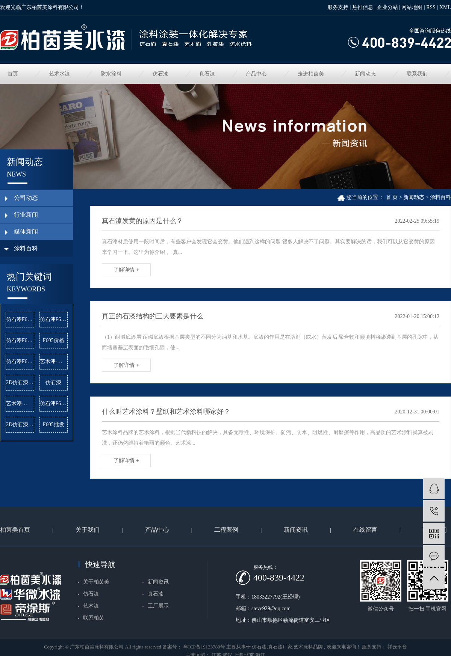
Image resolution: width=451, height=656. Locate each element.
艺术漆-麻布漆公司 (54, 361)
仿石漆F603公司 (20, 319)
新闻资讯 (296, 529)
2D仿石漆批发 (20, 424)
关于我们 (88, 529)
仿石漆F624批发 (20, 361)
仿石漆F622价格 (54, 319)
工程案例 (226, 529)
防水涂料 (111, 74)
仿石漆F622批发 (54, 403)
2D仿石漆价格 (20, 382)
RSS (431, 7)
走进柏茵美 (311, 74)
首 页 (392, 197)
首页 (13, 74)
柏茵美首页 (15, 529)
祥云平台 (396, 647)
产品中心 (256, 74)
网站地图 (411, 7)
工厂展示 (158, 606)
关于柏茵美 (96, 582)
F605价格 (53, 340)
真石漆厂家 (280, 647)
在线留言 (365, 529)
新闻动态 (365, 74)
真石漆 (207, 74)
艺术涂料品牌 (308, 647)
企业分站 (387, 7)
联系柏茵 (93, 618)
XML (445, 7)
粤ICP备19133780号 (204, 647)
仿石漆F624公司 (20, 340)
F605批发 (53, 424)
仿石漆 (160, 74)
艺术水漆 (59, 74)
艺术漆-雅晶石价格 (20, 403)
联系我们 (417, 74)
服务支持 (337, 7)
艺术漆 (91, 606)
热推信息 (362, 7)
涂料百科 (440, 197)
